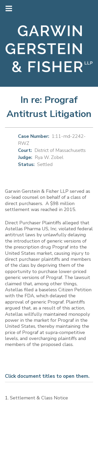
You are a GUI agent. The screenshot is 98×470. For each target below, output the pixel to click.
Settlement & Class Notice (39, 398)
